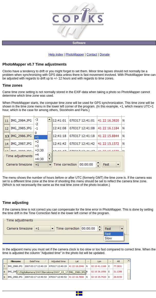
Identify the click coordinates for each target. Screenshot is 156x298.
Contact (91, 54)
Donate (105, 54)
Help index (55, 54)
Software (79, 43)
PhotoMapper (74, 54)
